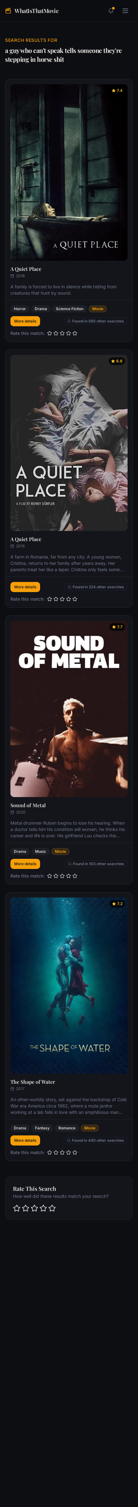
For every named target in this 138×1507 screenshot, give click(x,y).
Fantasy (42, 1128)
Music (40, 851)
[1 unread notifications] (111, 10)
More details (25, 321)
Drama (41, 308)
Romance (66, 1128)
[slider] (62, 333)
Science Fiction (69, 308)
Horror (20, 308)
